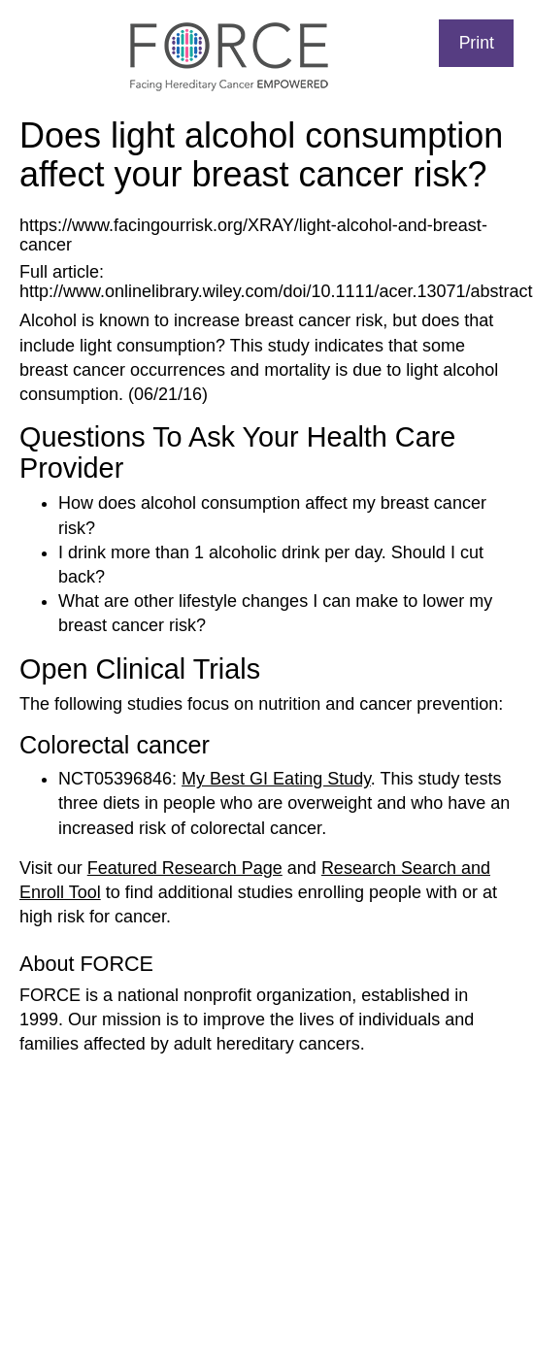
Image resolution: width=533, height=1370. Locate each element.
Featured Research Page (185, 868)
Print (476, 42)
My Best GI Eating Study (276, 778)
